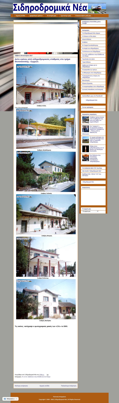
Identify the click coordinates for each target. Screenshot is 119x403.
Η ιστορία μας (51, 15)
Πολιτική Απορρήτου (59, 396)
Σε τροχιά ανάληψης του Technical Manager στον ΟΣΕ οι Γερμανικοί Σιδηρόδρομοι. (97, 139)
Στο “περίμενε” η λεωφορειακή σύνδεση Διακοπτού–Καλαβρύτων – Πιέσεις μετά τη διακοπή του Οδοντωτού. (93, 130)
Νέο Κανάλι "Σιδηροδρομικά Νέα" (91, 171)
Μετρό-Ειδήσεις (86, 39)
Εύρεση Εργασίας (87, 83)
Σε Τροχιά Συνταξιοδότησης (90, 45)
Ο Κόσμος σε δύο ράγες (89, 36)
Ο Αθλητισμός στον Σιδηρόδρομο (91, 72)
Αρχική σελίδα (20, 15)
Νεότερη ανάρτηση (21, 386)
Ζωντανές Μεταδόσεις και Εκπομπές (92, 89)
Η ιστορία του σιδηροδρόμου (90, 48)
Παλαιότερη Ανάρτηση (68, 386)
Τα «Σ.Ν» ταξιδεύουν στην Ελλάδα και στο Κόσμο (36, 377)
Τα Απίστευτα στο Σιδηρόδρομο (91, 51)
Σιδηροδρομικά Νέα (91, 100)
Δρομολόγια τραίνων (36, 15)
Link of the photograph (21, 107)
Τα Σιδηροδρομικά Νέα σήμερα (91, 33)
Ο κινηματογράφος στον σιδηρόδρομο (93, 86)
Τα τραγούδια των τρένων (89, 69)
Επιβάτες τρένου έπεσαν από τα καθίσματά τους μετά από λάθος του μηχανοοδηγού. (97, 119)
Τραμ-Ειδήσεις (86, 62)
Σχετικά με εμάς (66, 15)
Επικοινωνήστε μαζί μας (83, 15)
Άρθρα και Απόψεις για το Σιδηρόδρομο (89, 65)
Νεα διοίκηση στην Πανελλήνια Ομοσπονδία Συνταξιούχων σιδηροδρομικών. (95, 158)
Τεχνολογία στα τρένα (88, 59)
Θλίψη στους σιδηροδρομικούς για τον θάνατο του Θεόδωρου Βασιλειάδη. (97, 148)
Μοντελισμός (86, 80)
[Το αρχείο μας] (90, 211)
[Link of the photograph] (46, 104)
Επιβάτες (85, 42)
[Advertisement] (45, 38)
